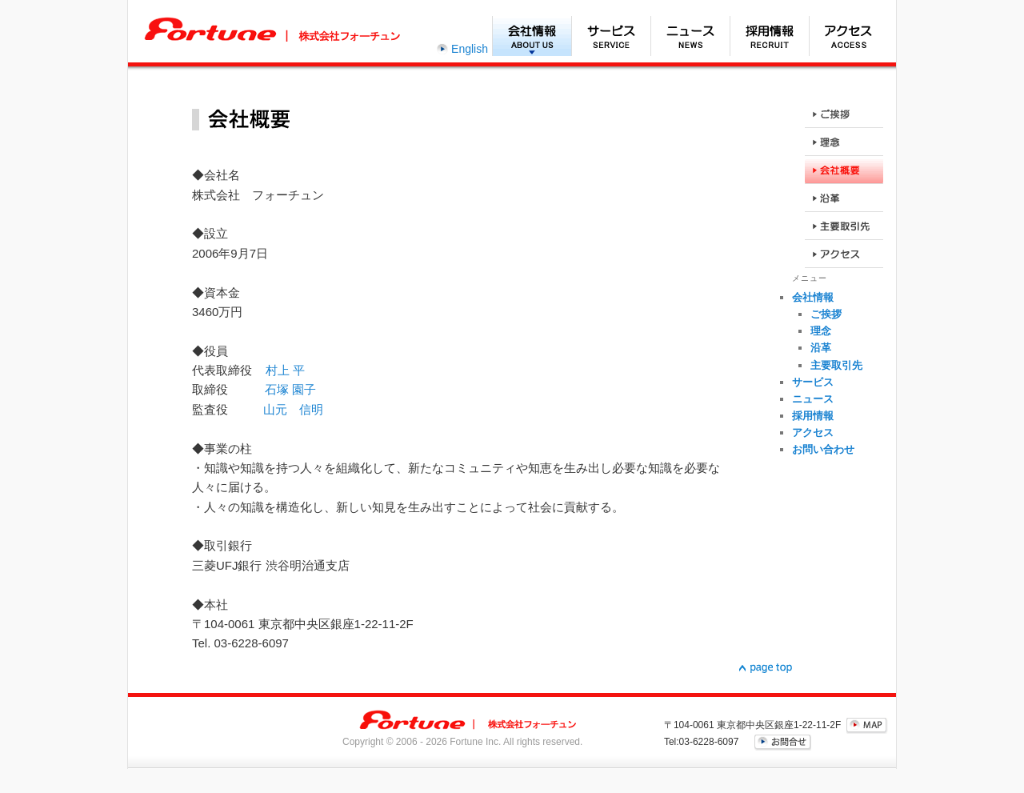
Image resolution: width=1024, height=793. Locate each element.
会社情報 (531, 36)
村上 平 (285, 370)
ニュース (690, 36)
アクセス (848, 36)
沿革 (820, 348)
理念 (820, 331)
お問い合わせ (823, 449)
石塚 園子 (290, 389)
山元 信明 (293, 409)
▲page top (765, 668)
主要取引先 (836, 365)
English (469, 48)
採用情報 (769, 36)
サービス (610, 36)
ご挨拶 (826, 314)
